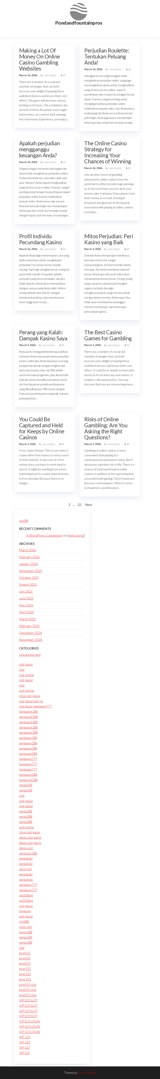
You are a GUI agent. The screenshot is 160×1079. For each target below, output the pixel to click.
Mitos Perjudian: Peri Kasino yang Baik (108, 239)
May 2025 (26, 605)
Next (88, 505)
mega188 (25, 932)
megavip (25, 911)
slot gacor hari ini (31, 701)
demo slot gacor (30, 837)
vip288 (24, 921)
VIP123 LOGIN (29, 1021)
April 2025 (26, 612)
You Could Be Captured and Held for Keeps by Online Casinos (41, 428)
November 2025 (30, 571)
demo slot (26, 848)
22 (79, 505)
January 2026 (28, 564)
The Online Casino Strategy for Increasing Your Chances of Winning (107, 152)
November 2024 (30, 640)
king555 (24, 953)
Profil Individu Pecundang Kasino (40, 239)
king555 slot (27, 985)
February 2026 (29, 557)
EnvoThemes (87, 1073)
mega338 (25, 785)
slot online (26, 675)
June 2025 (26, 598)
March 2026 (27, 550)
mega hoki (26, 880)
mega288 (25, 811)
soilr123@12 (50, 75)
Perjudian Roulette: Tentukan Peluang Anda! (106, 56)
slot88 (23, 521)
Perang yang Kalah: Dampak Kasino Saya (43, 335)
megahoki (26, 858)
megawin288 (28, 738)
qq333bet (26, 895)
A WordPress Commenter (44, 535)
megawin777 (28, 759)
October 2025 (29, 578)
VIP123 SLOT (28, 1000)
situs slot (25, 869)
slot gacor (26, 664)
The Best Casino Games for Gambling (108, 335)
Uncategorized (29, 655)
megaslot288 (28, 711)
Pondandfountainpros (78, 23)
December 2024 (30, 633)
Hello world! (76, 535)
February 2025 (29, 626)
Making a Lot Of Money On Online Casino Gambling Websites (39, 59)
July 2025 (26, 591)
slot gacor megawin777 (35, 706)
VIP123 (24, 1047)
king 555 (25, 969)
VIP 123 (24, 1037)
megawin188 (28, 853)
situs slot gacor (29, 696)
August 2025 (28, 584)
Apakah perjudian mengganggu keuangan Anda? (39, 149)
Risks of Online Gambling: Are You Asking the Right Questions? (105, 428)
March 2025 (27, 619)
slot (22, 670)
